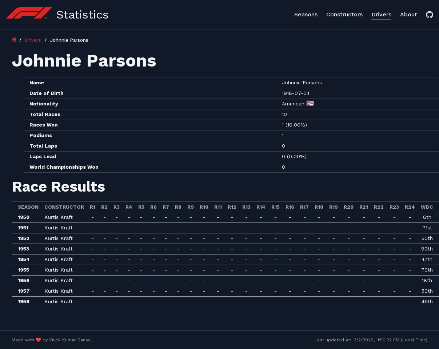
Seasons (306, 14)
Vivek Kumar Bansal (70, 339)
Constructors (344, 14)
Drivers (381, 14)
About (408, 14)
